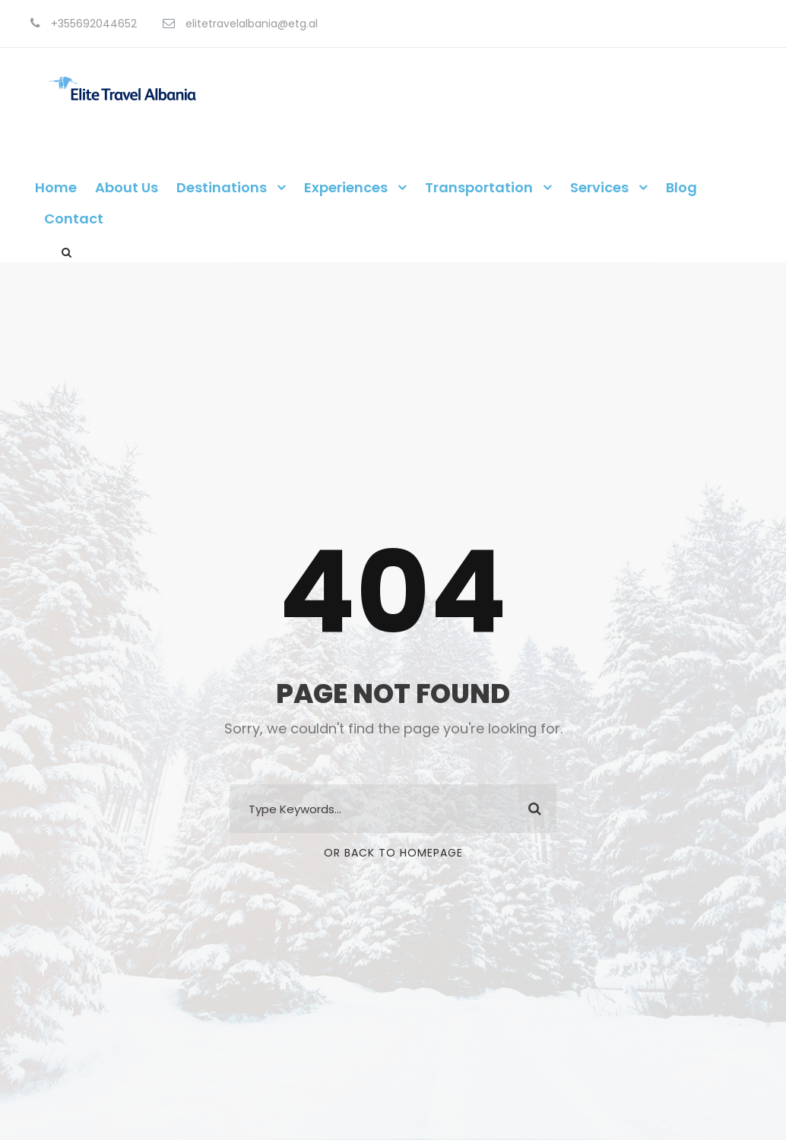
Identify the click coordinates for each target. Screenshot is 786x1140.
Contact (73, 218)
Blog (681, 187)
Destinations (221, 187)
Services (599, 187)
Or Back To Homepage (393, 852)
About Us (126, 187)
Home (56, 187)
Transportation (479, 187)
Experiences (346, 187)
